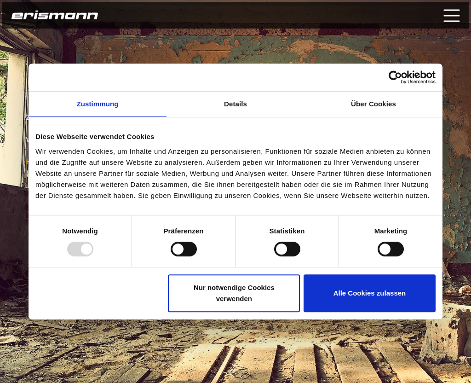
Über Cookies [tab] (373, 104)
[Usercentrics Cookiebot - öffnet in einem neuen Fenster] (395, 77)
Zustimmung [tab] (98, 104)
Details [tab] (235, 104)
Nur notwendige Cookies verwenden (234, 293)
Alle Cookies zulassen (369, 293)
